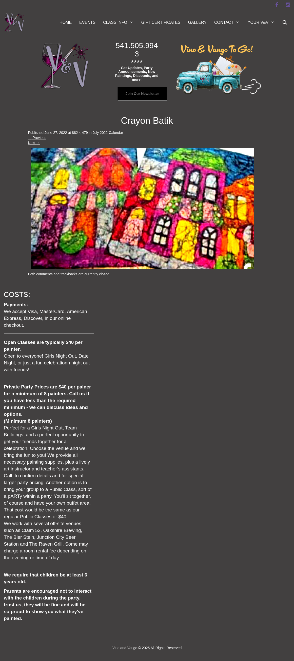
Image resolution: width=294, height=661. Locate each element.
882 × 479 (80, 133)
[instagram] (287, 5)
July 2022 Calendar (107, 133)
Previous (37, 138)
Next (34, 143)
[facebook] (276, 5)
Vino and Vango (124, 648)
